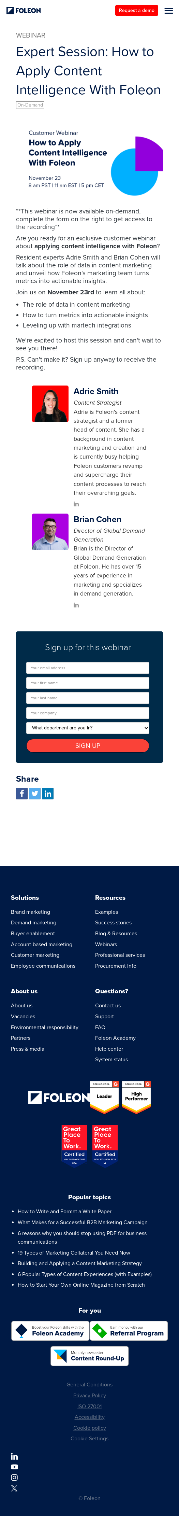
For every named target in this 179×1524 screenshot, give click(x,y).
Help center (109, 1049)
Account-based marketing (41, 944)
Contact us (108, 1005)
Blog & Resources (116, 933)
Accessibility (90, 1417)
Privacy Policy (89, 1395)
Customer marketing (35, 955)
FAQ (100, 1027)
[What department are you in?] (87, 728)
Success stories (113, 922)
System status (111, 1059)
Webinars (106, 944)
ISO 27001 (89, 1406)
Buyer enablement (33, 933)
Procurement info (115, 966)
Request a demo (136, 10)
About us (21, 1005)
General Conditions (89, 1384)
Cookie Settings (89, 1438)
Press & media (27, 1049)
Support (104, 1016)
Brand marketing (30, 912)
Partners (20, 1038)
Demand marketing (33, 922)
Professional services (120, 955)
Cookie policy (89, 1428)
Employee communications (43, 966)
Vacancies (23, 1016)
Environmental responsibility (44, 1027)
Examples (106, 912)
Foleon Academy (115, 1038)
